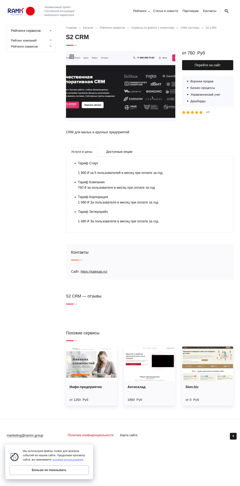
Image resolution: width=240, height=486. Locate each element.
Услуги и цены (81, 152)
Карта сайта (128, 435)
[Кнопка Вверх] (233, 436)
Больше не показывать (49, 470)
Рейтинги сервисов (24, 46)
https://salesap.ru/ (94, 272)
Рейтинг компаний (24, 40)
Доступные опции (119, 152)
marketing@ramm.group (25, 435)
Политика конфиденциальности (90, 435)
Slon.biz (192, 387)
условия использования (67, 459)
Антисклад (137, 387)
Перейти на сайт (208, 65)
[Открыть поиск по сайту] (226, 11)
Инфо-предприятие (86, 387)
